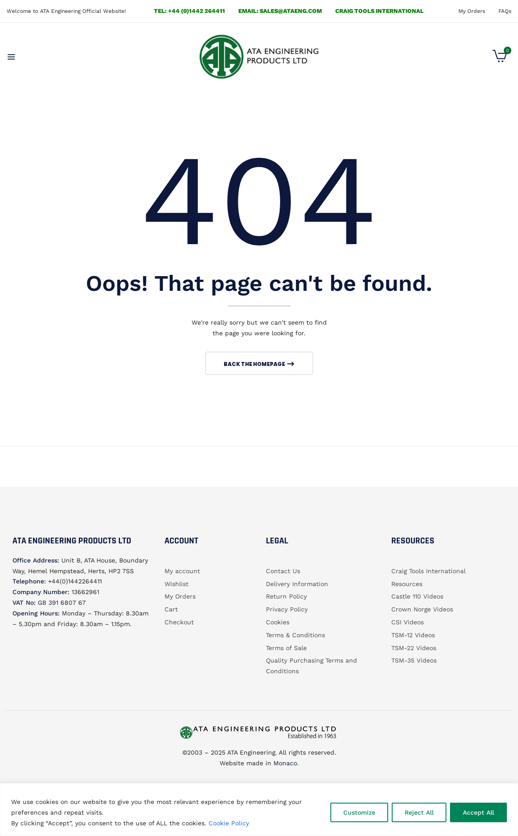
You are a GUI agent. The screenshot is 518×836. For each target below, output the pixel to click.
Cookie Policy (229, 823)
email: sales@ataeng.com (280, 11)
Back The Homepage (255, 364)
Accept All (478, 812)
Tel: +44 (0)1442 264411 (189, 11)
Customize (359, 812)
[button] (500, 60)
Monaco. (285, 763)
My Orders (471, 11)
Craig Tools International (379, 11)
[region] (259, 809)
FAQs (504, 11)
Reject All (419, 812)
